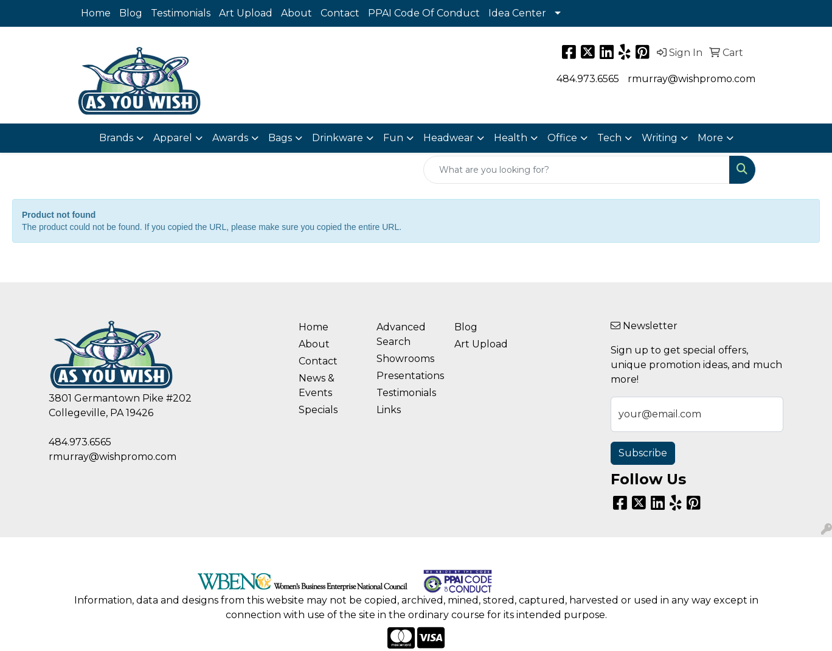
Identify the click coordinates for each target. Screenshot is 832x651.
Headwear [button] (448, 138)
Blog (130, 13)
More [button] (710, 138)
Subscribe (643, 453)
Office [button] (562, 138)
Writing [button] (660, 138)
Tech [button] (609, 138)
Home (96, 13)
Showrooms (405, 358)
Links (388, 410)
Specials (318, 410)
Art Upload (245, 13)
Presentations (408, 375)
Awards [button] (230, 138)
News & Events (317, 385)
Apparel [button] (172, 138)
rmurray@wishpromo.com (691, 79)
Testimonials (180, 13)
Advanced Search (401, 334)
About (296, 13)
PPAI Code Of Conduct (424, 13)
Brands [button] (116, 138)
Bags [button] (280, 138)
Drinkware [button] (337, 138)
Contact (340, 13)
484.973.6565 (587, 79)
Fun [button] (393, 138)
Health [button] (510, 138)
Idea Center (517, 13)
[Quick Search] (576, 170)
